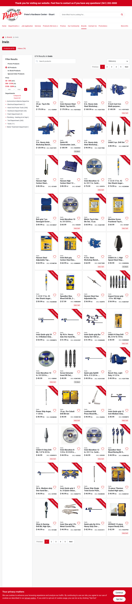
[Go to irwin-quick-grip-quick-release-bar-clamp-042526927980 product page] (70, 480)
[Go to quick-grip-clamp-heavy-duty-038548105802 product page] (94, 366)
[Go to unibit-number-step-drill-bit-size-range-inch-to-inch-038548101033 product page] (46, 443)
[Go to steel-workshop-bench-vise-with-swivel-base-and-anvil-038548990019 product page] (94, 251)
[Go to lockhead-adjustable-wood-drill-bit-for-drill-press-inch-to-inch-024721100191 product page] (94, 405)
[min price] (9, 89)
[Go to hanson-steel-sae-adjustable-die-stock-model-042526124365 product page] (94, 289)
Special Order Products (16, 73)
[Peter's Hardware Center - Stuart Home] (12, 14)
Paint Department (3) (14, 114)
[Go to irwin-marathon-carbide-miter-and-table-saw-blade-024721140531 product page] (70, 443)
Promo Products (13, 63)
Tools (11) (11, 124)
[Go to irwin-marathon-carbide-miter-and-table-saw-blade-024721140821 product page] (94, 174)
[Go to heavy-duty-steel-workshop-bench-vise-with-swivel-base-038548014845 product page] (94, 136)
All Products (12, 67)
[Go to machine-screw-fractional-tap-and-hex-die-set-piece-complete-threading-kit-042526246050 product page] (118, 213)
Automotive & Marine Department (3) (20, 101)
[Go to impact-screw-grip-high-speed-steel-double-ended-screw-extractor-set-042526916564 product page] (118, 289)
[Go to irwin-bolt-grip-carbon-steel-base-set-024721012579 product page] (70, 251)
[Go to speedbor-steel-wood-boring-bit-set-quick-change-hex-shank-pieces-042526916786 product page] (118, 443)
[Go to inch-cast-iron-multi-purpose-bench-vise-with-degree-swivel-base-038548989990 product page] (118, 97)
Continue (119, 593)
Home (4, 26)
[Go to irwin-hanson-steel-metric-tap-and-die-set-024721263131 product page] (70, 97)
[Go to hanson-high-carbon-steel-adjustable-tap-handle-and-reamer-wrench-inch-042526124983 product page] (46, 174)
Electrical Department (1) (16, 104)
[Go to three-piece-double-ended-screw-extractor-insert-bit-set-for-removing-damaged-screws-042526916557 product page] (70, 366)
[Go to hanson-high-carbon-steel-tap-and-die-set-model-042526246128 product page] (70, 174)
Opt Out (119, 599)
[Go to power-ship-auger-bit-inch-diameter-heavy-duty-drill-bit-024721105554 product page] (46, 405)
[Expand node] (6, 104)
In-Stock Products (14, 70)
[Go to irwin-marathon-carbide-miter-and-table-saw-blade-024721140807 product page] (94, 443)
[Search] (122, 14)
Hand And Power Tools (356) (17, 108)
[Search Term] (92, 14)
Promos (63, 26)
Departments (13, 26)
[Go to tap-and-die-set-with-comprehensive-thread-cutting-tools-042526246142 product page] (46, 97)
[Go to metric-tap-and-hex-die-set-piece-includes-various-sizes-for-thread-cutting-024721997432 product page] (94, 213)
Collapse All (17, 95)
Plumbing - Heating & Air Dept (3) (18, 117)
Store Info (124, 26)
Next (126, 67)
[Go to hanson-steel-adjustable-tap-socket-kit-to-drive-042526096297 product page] (46, 251)
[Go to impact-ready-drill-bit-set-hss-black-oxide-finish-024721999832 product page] (118, 517)
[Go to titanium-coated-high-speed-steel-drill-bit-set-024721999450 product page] (118, 480)
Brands (83, 26)
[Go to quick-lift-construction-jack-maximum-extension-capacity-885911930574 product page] (70, 136)
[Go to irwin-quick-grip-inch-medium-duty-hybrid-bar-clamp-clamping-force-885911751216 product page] (118, 405)
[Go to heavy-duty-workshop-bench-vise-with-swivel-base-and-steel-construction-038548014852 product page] (46, 136)
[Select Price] (25, 89)
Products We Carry (50, 26)
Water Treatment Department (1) (18, 127)
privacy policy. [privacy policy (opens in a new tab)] (30, 598)
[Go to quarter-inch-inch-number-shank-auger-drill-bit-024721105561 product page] (46, 289)
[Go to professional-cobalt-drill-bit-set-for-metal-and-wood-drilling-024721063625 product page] (70, 405)
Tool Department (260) (15, 120)
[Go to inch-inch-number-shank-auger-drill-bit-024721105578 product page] (118, 174)
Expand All (17, 98)
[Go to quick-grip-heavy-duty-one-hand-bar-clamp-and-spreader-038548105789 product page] (94, 517)
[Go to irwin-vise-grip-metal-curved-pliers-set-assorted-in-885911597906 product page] (70, 517)
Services (38, 26)
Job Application (27, 26)
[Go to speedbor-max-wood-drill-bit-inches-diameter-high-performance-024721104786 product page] (70, 289)
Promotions (103, 26)
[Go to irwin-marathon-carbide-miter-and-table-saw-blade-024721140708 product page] (46, 366)
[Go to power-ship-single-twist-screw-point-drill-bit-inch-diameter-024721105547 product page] (94, 480)
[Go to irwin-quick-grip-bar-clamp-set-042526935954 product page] (94, 328)
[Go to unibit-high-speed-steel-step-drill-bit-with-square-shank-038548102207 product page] (118, 251)
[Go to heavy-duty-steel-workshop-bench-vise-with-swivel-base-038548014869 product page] (94, 97)
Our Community (73, 26)
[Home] (3, 37)
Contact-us (92, 26)
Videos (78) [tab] (22, 48)
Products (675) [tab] (9, 48)
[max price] (19, 89)
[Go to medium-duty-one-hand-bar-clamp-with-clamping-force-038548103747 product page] (46, 480)
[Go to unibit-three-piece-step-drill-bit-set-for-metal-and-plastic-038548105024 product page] (118, 136)
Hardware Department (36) (17, 111)
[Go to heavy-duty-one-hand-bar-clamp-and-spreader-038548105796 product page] (70, 328)
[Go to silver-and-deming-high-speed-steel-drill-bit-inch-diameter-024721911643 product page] (46, 517)
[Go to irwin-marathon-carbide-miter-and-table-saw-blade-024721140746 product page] (70, 213)
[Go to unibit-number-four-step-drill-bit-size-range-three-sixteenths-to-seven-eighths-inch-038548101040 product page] (118, 328)
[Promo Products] (6, 63)
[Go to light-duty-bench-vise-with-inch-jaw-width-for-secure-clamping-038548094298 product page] (118, 366)
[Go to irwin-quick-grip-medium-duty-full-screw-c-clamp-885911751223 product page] (46, 328)
